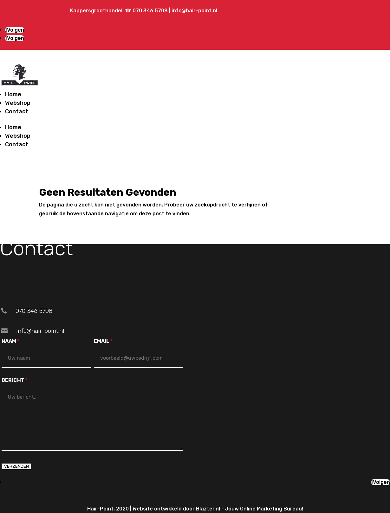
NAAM (10, 341)
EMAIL (103, 341)
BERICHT (15, 380)
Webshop (17, 102)
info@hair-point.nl (194, 11)
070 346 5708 (151, 11)
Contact (16, 111)
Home (13, 94)
